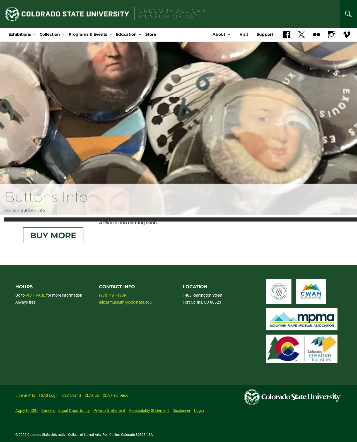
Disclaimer (181, 410)
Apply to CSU (26, 410)
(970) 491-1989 (112, 295)
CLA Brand (71, 395)
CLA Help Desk (115, 395)
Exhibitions (19, 34)
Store (150, 34)
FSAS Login (49, 395)
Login (199, 410)
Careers (48, 410)
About (219, 34)
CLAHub (92, 395)
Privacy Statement (109, 410)
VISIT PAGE (35, 295)
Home (10, 215)
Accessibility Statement (149, 410)
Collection (50, 34)
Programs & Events (88, 34)
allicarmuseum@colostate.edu (125, 302)
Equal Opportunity (74, 410)
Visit (244, 34)
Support (265, 34)
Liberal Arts (25, 395)
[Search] (348, 14)
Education (126, 34)
